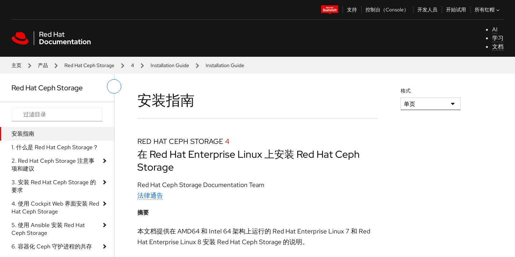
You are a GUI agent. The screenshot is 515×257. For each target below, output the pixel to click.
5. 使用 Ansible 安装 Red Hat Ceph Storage (48, 229)
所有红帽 (488, 9)
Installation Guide (170, 65)
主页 (16, 65)
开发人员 (427, 9)
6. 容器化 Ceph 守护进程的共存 (51, 246)
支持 (352, 9)
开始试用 (456, 9)
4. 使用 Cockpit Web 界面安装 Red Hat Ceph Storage (55, 207)
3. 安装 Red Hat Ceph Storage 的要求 (53, 186)
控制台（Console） (387, 9)
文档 (498, 46)
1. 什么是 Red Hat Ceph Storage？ (54, 147)
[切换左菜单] (114, 86)
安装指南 (22, 133)
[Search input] (57, 114)
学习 (498, 38)
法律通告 (150, 195)
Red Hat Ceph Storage (89, 65)
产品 (43, 65)
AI (494, 29)
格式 (406, 90)
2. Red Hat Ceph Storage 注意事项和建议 (52, 164)
